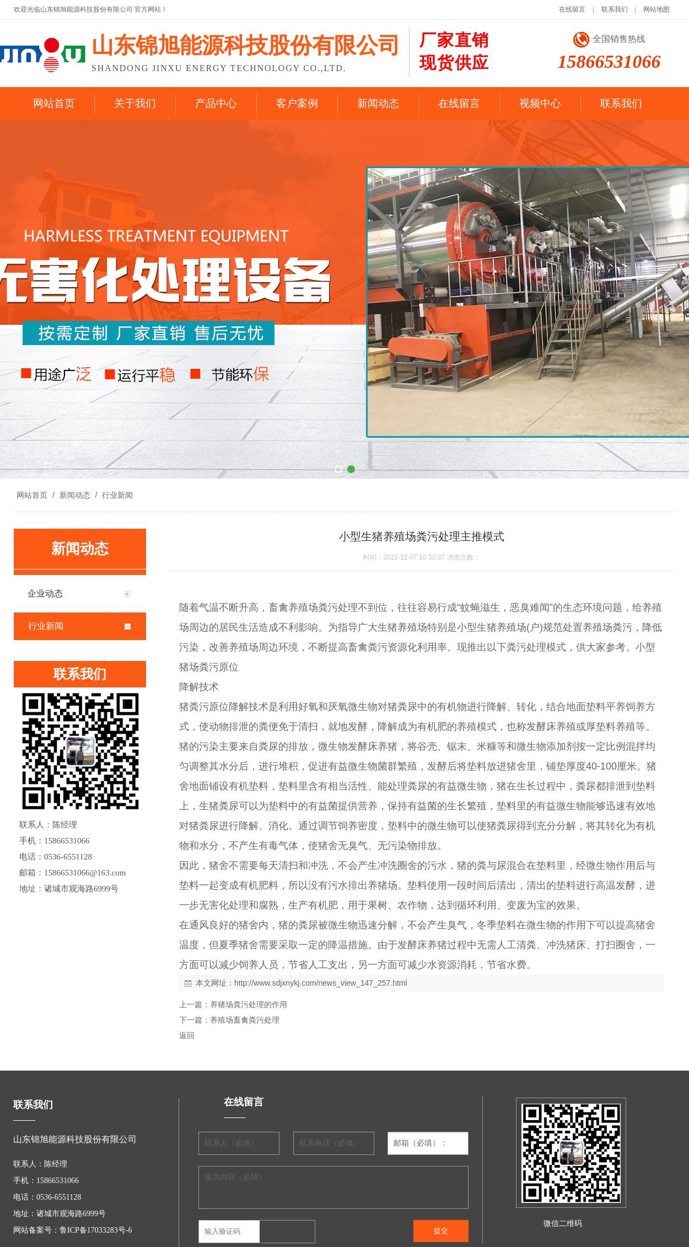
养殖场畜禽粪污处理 (244, 1019)
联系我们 (614, 9)
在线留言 (572, 9)
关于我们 (135, 103)
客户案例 (297, 103)
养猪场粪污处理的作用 (248, 1004)
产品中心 (216, 103)
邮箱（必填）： (421, 1143)
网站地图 (656, 9)
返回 (187, 1035)
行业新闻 (116, 495)
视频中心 (540, 103)
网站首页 (54, 103)
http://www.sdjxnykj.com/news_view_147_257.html (320, 983)
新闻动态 (378, 103)
